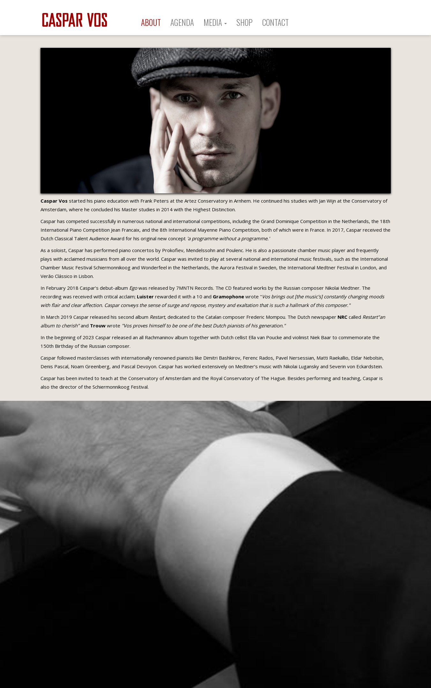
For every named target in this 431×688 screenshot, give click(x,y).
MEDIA (215, 22)
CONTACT (275, 22)
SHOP (244, 22)
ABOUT (151, 22)
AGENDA (182, 22)
